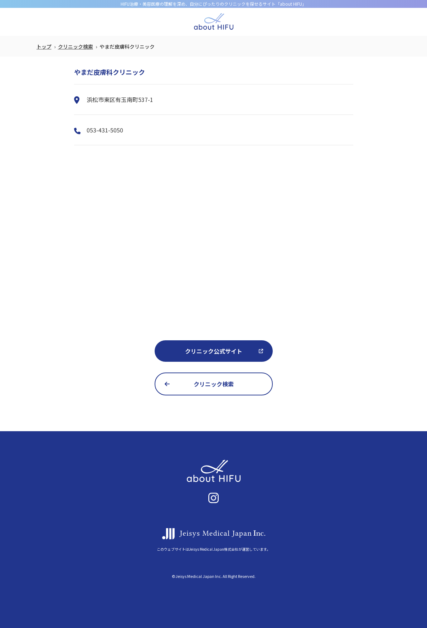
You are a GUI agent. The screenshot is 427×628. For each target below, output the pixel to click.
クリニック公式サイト (213, 351)
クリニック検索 (75, 46)
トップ (44, 46)
